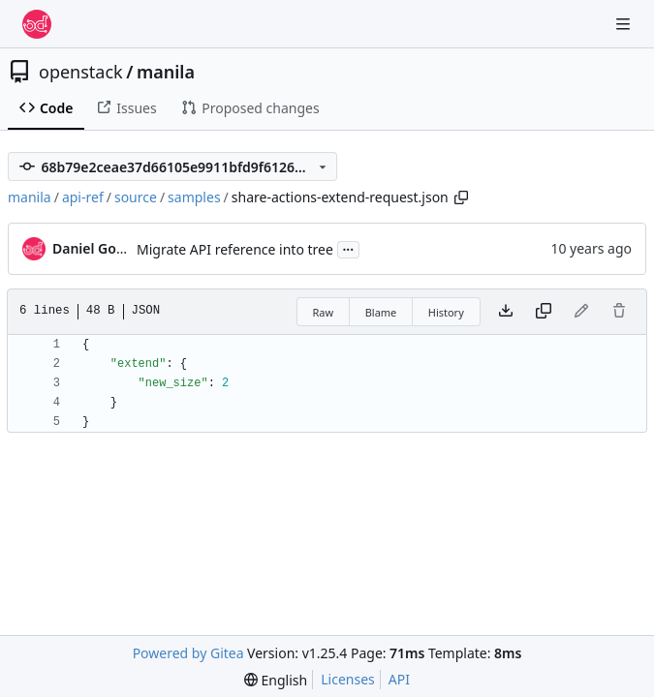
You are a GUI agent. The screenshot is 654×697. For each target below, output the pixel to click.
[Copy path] (461, 197)
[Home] (37, 24)
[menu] (275, 680)
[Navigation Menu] (625, 24)
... (349, 248)
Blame (381, 312)
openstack (81, 71)
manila (166, 71)
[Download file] (505, 311)
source (135, 197)
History (446, 312)
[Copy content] (543, 311)
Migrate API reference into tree (235, 249)
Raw (323, 312)
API (399, 679)
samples (194, 197)
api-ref (83, 197)
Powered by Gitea (188, 653)
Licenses (348, 679)
